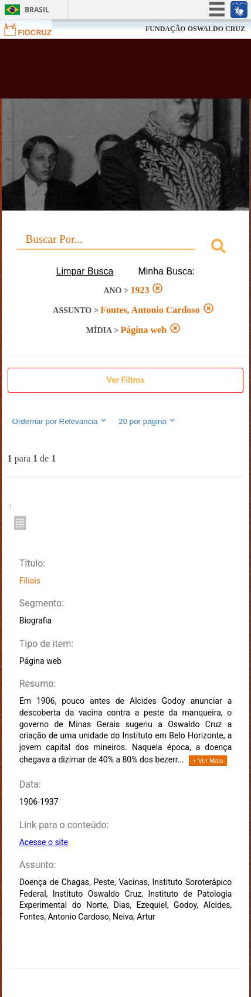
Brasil (37, 10)
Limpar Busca (85, 271)
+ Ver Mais (207, 760)
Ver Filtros (126, 380)
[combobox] (126, 247)
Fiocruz (35, 29)
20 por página (147, 421)
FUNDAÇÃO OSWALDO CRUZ (195, 29)
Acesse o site (43, 842)
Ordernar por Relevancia (60, 421)
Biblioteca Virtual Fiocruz (106, 72)
